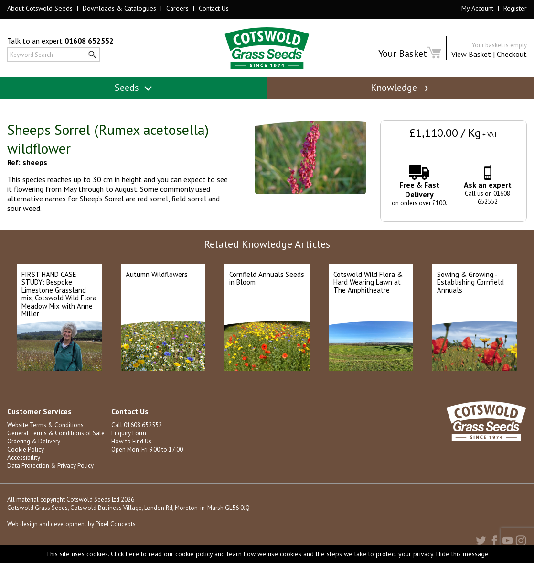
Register (515, 8)
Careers (177, 8)
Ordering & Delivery (33, 441)
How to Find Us (131, 441)
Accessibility (23, 457)
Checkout (512, 54)
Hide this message (462, 554)
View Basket (471, 54)
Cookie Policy (25, 449)
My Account (477, 8)
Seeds (133, 87)
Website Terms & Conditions (45, 425)
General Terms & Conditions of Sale (56, 433)
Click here (125, 554)
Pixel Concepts (116, 524)
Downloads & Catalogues (119, 8)
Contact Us (214, 8)
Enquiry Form (128, 433)
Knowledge (400, 87)
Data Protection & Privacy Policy (50, 466)
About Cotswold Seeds (40, 8)
